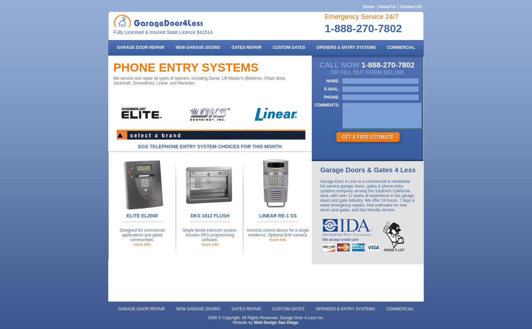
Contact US (411, 6)
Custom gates (289, 47)
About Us (387, 6)
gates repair (246, 47)
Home (368, 6)
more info (142, 244)
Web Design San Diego (276, 322)
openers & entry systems (346, 47)
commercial (401, 47)
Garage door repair (140, 47)
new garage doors (198, 47)
